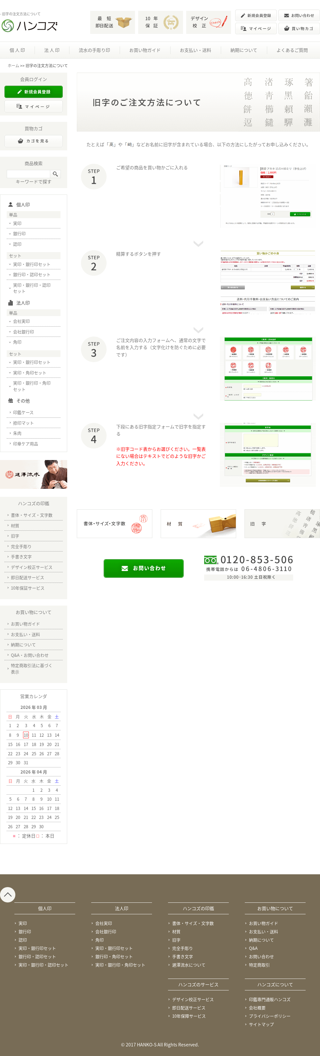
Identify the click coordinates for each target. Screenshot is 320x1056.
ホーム (13, 65)
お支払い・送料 (195, 50)
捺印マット (23, 423)
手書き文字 (21, 556)
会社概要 (257, 1007)
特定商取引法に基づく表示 (31, 668)
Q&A (253, 948)
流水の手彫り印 (94, 50)
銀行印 (19, 233)
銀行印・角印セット (114, 956)
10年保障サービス (189, 1016)
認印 (17, 244)
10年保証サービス (27, 588)
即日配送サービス (27, 577)
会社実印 (21, 321)
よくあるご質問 (292, 50)
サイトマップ (261, 1024)
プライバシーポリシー (270, 1016)
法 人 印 (52, 50)
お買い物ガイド (145, 50)
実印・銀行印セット (32, 264)
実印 (17, 223)
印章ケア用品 (25, 444)
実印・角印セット (29, 372)
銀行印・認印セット (32, 274)
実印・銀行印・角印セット (32, 386)
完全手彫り (21, 546)
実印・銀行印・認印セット (32, 288)
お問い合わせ (261, 956)
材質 (15, 525)
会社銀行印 (23, 332)
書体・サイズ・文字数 (31, 515)
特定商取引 (259, 965)
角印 (17, 342)
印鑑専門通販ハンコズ (270, 999)
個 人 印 (17, 50)
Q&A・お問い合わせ (30, 655)
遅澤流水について (188, 965)
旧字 (15, 536)
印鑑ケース (23, 412)
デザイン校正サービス (31, 567)
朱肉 (17, 433)
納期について (243, 50)
